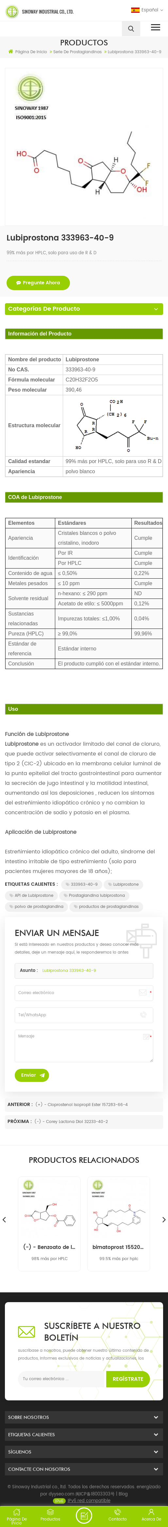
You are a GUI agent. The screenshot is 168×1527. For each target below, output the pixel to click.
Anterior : (21, 1104)
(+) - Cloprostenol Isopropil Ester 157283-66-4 (81, 1105)
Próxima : (20, 1121)
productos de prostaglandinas (106, 907)
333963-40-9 (82, 884)
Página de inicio (27, 52)
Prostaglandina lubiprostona (94, 896)
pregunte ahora (38, 283)
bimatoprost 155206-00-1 (118, 1248)
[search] (131, 28)
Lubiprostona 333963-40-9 (69, 971)
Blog (123, 1503)
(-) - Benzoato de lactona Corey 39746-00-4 (49, 1248)
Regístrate (128, 1379)
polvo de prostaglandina (36, 907)
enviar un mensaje (84, 1515)
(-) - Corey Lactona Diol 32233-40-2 (71, 1122)
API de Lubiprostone (31, 896)
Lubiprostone (123, 884)
